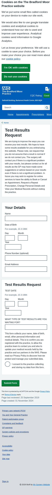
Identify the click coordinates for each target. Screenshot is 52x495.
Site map (5, 459)
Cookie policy (7, 450)
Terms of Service (10, 394)
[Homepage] (15, 91)
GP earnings (7, 428)
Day (7, 233)
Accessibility (7, 446)
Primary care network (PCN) (13, 411)
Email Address (12, 264)
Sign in (5, 481)
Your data (6, 454)
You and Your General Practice (15, 415)
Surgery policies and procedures (15, 432)
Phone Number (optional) (17, 253)
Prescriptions (38, 114)
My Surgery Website (41, 484)
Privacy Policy (45, 391)
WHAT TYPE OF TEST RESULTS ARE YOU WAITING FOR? (26, 320)
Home (10, 114)
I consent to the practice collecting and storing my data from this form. (28, 365)
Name (8, 214)
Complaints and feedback (12, 423)
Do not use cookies (15, 76)
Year (7, 242)
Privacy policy (8, 436)
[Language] (47, 89)
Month (21, 233)
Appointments (22, 114)
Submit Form (10, 383)
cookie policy (13, 59)
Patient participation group (13, 419)
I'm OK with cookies (16, 67)
